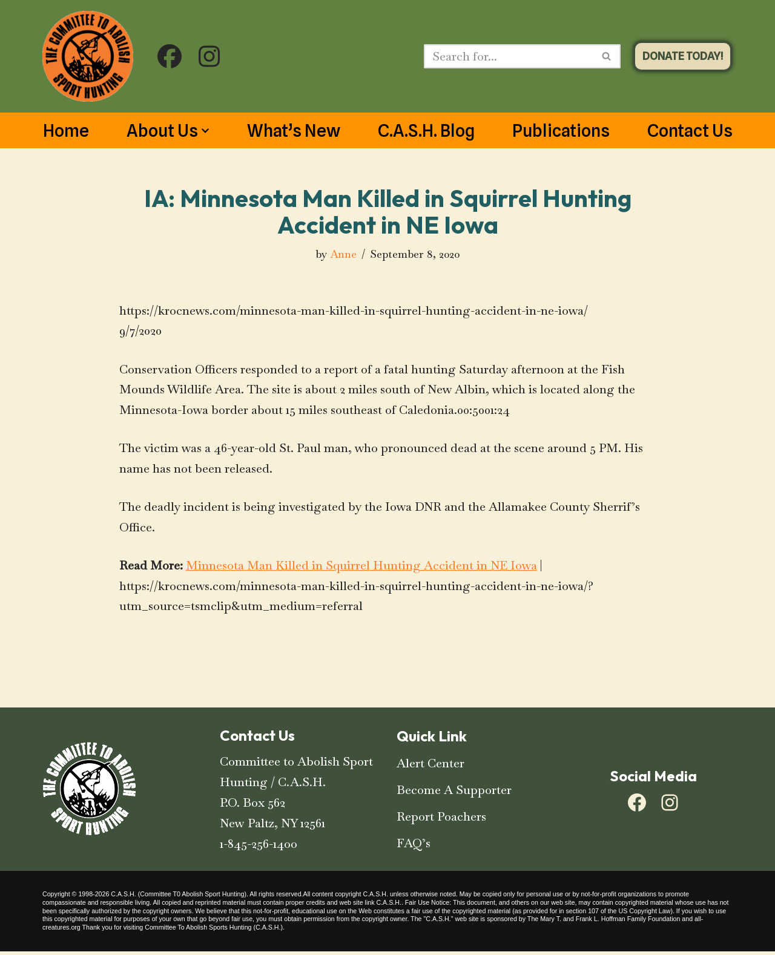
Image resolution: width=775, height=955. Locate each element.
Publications (561, 130)
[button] (205, 130)
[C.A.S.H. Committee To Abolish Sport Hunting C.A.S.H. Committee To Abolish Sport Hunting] (87, 56)
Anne (343, 254)
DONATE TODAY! (682, 56)
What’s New (293, 130)
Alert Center (430, 767)
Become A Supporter (454, 793)
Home (66, 130)
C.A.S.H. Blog (426, 130)
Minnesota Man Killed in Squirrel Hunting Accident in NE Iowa (362, 569)
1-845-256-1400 (258, 847)
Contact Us (690, 130)
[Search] (508, 56)
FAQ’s (413, 847)
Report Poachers (441, 820)
